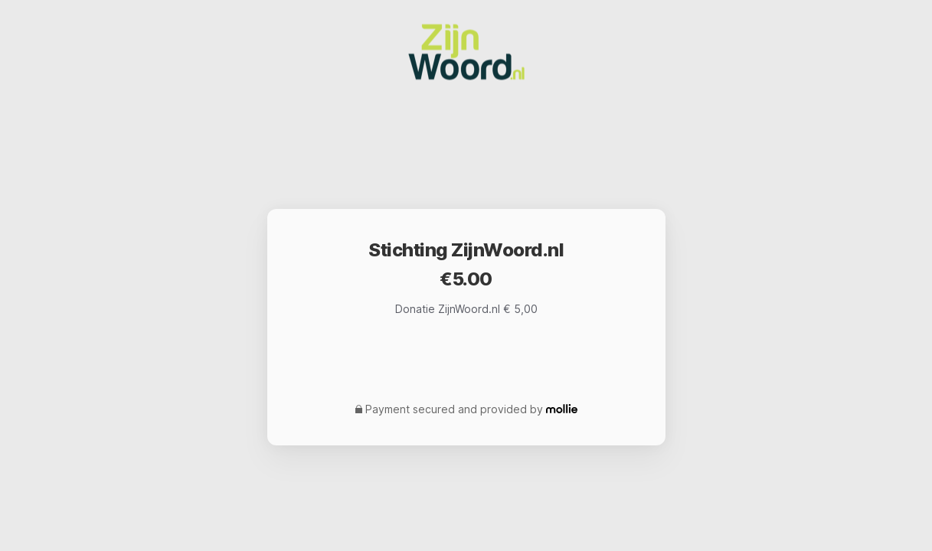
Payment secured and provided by (454, 409)
